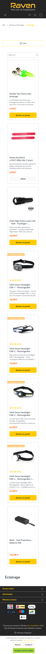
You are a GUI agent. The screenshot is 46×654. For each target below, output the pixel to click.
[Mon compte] (35, 15)
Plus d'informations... (29, 640)
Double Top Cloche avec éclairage (20, 95)
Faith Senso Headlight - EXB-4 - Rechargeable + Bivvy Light (20, 477)
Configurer (29, 644)
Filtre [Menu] (23, 43)
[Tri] (23, 54)
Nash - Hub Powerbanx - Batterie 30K (21, 541)
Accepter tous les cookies (23, 650)
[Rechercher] (29, 15)
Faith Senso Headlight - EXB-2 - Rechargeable (20, 350)
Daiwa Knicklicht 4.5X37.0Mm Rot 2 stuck (21, 159)
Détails (23, 178)
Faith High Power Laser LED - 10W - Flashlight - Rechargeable (22, 222)
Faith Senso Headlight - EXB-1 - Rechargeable (20, 286)
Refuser (18, 644)
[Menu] (5, 15)
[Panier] (41, 15)
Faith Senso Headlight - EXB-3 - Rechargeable (20, 413)
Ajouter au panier (23, 115)
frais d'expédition (33, 625)
